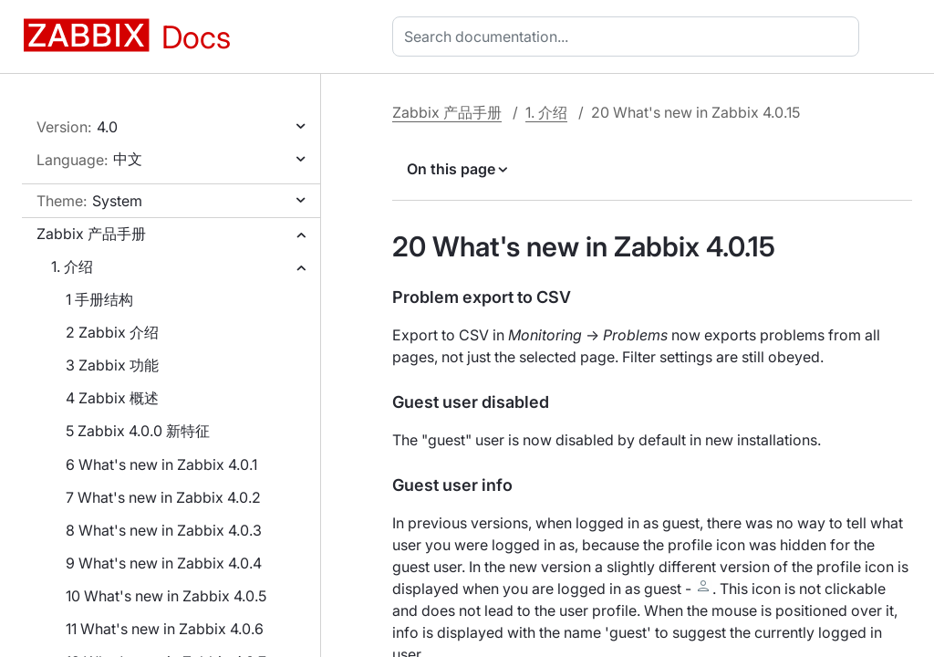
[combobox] (629, 36)
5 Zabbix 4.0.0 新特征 (138, 431)
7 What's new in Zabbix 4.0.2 (163, 497)
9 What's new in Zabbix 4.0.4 (164, 563)
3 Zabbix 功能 (112, 365)
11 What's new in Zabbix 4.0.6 (165, 629)
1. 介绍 (72, 266)
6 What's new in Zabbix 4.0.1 (161, 464)
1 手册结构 (99, 299)
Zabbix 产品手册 (91, 233)
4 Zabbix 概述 (112, 398)
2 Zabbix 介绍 (112, 332)
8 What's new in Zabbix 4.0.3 (164, 530)
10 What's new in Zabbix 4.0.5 (166, 596)
